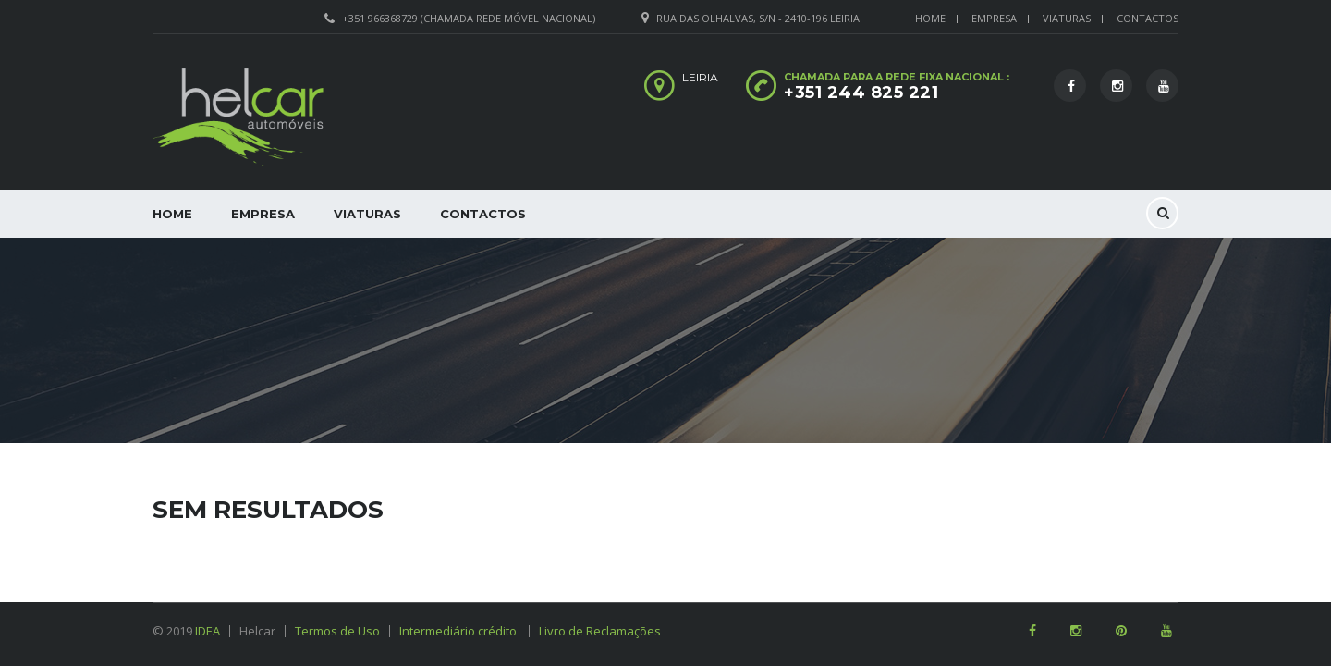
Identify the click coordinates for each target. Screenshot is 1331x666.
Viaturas (1067, 18)
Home (930, 18)
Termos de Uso (337, 631)
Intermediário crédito (464, 631)
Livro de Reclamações (600, 631)
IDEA (207, 631)
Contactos (1147, 18)
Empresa (994, 18)
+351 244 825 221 (861, 92)
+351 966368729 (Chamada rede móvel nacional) (468, 18)
